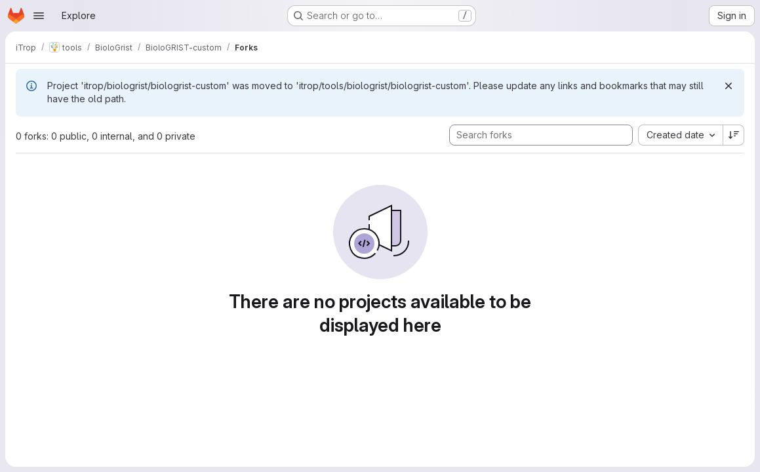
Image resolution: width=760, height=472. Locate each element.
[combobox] (680, 135)
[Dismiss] (728, 86)
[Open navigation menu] (38, 15)
